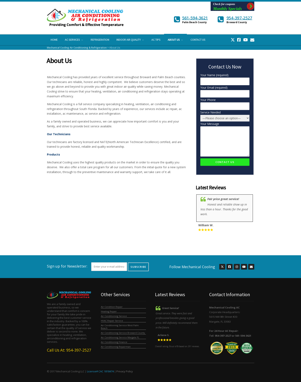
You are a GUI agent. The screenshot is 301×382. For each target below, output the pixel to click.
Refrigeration (100, 40)
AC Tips (155, 40)
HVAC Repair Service (112, 320)
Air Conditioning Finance (114, 342)
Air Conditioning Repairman (116, 346)
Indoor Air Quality (128, 40)
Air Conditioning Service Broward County (123, 332)
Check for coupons (228, 7)
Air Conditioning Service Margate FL (120, 337)
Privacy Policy (124, 371)
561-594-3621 (195, 18)
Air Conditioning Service (114, 316)
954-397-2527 (239, 18)
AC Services (72, 40)
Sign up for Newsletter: (67, 266)
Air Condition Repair (112, 306)
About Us (174, 40)
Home (54, 40)
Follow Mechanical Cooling (192, 266)
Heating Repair (109, 311)
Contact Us (197, 40)
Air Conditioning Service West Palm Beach (120, 327)
